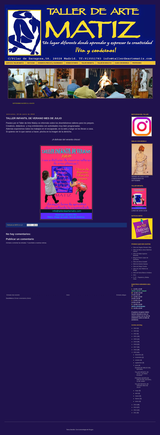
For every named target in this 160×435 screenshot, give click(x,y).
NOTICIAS (31, 63)
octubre (137, 360)
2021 (135, 336)
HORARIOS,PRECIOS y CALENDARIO (50, 63)
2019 (135, 342)
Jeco (134, 275)
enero (137, 401)
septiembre (138, 363)
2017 (135, 347)
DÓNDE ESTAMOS (72, 63)
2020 (135, 339)
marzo (137, 396)
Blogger (91, 429)
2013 (135, 407)
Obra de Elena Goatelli (140, 262)
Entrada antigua (121, 295)
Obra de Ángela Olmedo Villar (142, 247)
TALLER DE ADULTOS (104, 63)
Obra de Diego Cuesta (140, 266)
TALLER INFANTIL (87, 63)
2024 (135, 328)
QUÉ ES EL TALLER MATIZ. (15, 63)
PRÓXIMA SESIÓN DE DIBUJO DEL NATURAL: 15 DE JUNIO (143, 379)
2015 (135, 352)
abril (136, 393)
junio (137, 365)
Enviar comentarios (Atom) (23, 298)
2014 (135, 405)
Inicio (68, 295)
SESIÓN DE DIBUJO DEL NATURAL (143, 368)
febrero (137, 398)
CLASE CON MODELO (122, 63)
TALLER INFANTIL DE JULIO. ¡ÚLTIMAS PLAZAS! (142, 373)
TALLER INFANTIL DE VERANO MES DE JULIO (142, 385)
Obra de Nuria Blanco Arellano (142, 273)
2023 (135, 331)
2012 (135, 410)
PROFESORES (136, 63)
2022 (135, 334)
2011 (135, 413)
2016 (135, 350)
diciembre (138, 355)
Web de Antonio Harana (140, 264)
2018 (135, 344)
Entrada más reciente (13, 295)
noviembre (138, 357)
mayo (137, 390)
